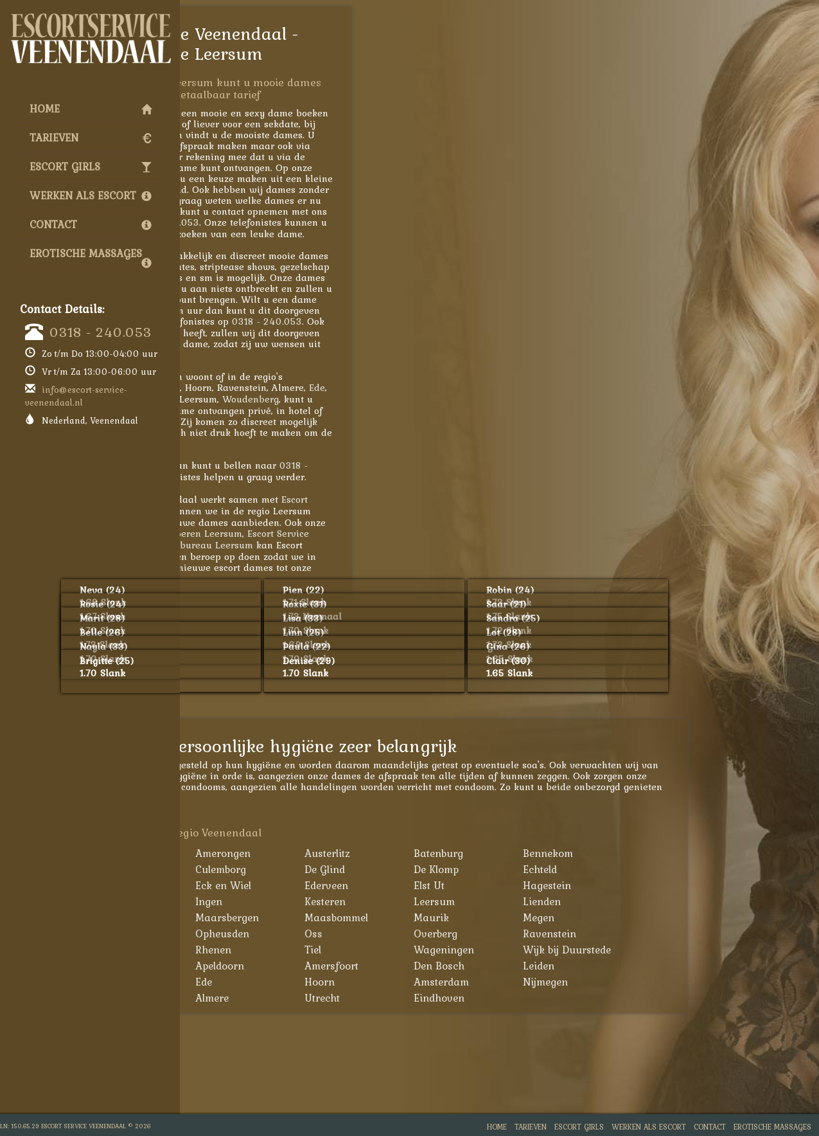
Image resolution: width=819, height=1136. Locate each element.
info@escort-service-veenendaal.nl (76, 396)
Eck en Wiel (361, 885)
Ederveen (464, 885)
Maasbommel (474, 917)
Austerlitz (465, 853)
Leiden (676, 965)
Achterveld (249, 853)
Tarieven (91, 137)
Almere (350, 997)
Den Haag (248, 997)
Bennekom (686, 853)
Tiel (451, 949)
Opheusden (360, 933)
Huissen (243, 901)
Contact (91, 224)
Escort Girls (91, 166)
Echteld (678, 869)
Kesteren (463, 901)
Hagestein (685, 885)
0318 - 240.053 (100, 331)
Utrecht (460, 997)
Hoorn (458, 981)
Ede (455, 387)
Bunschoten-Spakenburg (254, 877)
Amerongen (361, 853)
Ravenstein (687, 933)
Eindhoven (577, 997)
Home (91, 108)
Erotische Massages (91, 256)
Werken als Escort (91, 195)
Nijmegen (683, 981)
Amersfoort (242, 387)
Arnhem (243, 981)
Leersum (572, 901)
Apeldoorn (357, 965)
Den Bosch (577, 965)
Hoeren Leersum (343, 533)
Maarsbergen (365, 917)
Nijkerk (241, 933)
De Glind (463, 869)
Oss (452, 933)
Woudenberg (388, 399)
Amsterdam (579, 981)
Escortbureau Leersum (341, 544)
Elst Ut (567, 885)
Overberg (573, 933)
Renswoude (251, 949)
